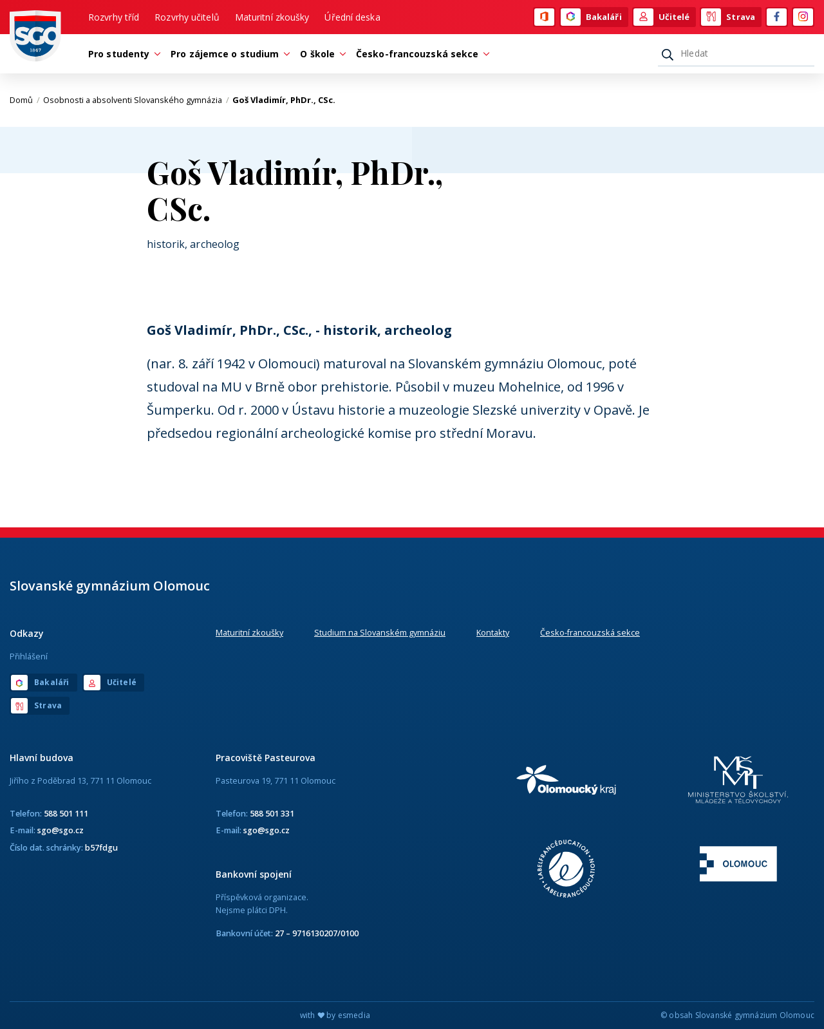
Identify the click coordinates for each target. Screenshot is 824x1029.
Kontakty (492, 632)
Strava (728, 17)
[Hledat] (736, 53)
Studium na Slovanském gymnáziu (379, 632)
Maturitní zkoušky (272, 17)
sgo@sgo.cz (60, 830)
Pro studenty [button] (122, 54)
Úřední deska (352, 17)
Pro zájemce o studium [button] (228, 54)
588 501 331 (272, 813)
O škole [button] (320, 54)
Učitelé (661, 17)
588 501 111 (66, 813)
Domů (25, 100)
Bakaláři (591, 17)
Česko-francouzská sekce (590, 632)
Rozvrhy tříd (113, 17)
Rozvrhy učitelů (187, 17)
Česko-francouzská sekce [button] (420, 54)
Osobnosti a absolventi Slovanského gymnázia (136, 100)
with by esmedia (335, 1015)
